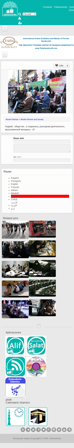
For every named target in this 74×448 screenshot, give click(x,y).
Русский (15, 196)
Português (16, 181)
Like (61, 65)
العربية (14, 205)
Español (15, 178)
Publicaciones (60, 7)
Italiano (14, 190)
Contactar (47, 7)
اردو (13, 208)
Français (15, 187)
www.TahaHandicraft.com (46, 48)
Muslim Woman (12, 119)
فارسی (14, 202)
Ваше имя (18, 138)
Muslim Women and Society (32, 119)
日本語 (14, 199)
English (14, 184)
